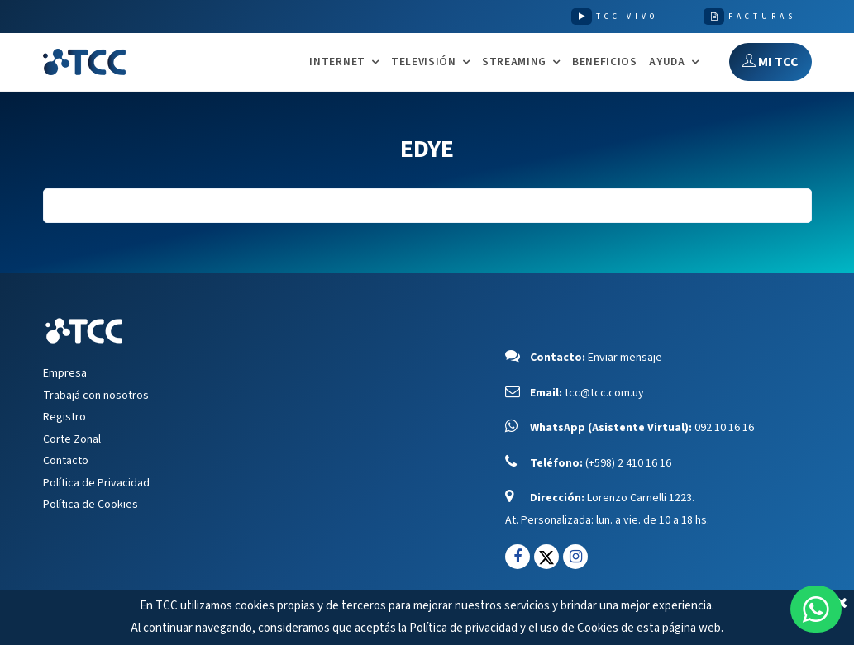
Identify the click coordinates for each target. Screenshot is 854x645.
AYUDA (667, 62)
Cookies (597, 628)
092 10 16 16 (724, 428)
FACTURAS (762, 16)
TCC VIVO (627, 16)
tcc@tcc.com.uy (604, 393)
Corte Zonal (72, 439)
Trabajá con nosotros (96, 395)
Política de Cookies (90, 504)
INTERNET (337, 62)
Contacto (65, 461)
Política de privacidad (463, 628)
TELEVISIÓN (423, 62)
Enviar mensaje (625, 357)
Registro (64, 417)
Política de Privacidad (96, 483)
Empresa (65, 373)
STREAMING (514, 62)
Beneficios (604, 61)
